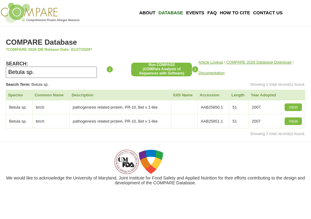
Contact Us (267, 12)
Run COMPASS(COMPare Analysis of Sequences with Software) (161, 69)
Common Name (49, 95)
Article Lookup (210, 62)
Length (237, 95)
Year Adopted (263, 95)
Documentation (211, 73)
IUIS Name (183, 95)
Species (15, 95)
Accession (209, 95)
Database (171, 12)
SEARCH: (17, 63)
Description (83, 95)
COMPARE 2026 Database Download (259, 62)
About (147, 12)
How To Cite (235, 12)
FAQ (212, 12)
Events (195, 12)
